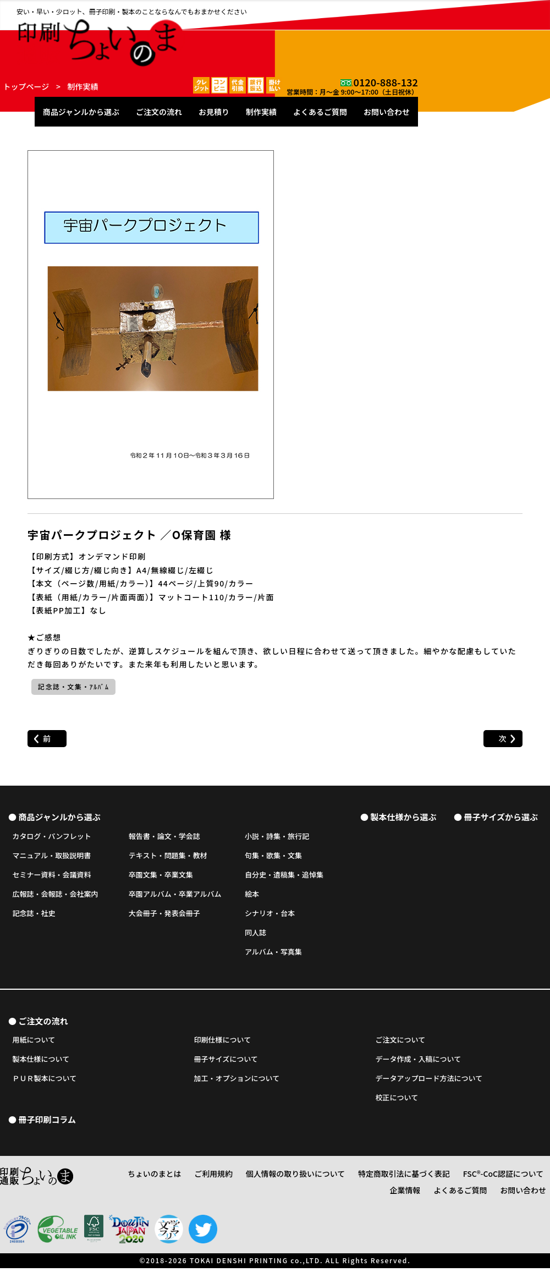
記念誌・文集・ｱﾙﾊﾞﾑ (73, 685)
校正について (397, 1101)
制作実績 (393, 34)
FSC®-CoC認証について (470, 1179)
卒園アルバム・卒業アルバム (175, 895)
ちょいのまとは (167, 1179)
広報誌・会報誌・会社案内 (55, 895)
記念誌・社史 (34, 914)
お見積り (346, 34)
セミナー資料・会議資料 (52, 875)
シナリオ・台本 (270, 914)
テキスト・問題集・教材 (168, 856)
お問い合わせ (519, 34)
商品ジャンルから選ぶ (213, 34)
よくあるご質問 (452, 34)
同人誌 (255, 933)
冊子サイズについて (226, 1063)
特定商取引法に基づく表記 (384, 1179)
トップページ (26, 86)
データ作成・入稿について (418, 1063)
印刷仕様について (222, 1044)
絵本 (252, 895)
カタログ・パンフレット (52, 836)
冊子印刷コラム (47, 1125)
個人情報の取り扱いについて (290, 1179)
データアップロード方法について (429, 1082)
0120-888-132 (517, 9)
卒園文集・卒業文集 (161, 875)
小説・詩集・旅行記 (277, 836)
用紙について (34, 1044)
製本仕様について (41, 1063)
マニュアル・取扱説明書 (52, 856)
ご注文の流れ (291, 34)
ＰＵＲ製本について (45, 1082)
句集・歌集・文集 (273, 856)
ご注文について (401, 1044)
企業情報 (531, 1179)
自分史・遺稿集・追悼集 (284, 875)
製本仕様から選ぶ (403, 817)
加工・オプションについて (237, 1082)
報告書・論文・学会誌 (164, 836)
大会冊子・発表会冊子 (164, 914)
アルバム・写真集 (273, 952)
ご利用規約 (218, 1179)
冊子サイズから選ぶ (501, 817)
